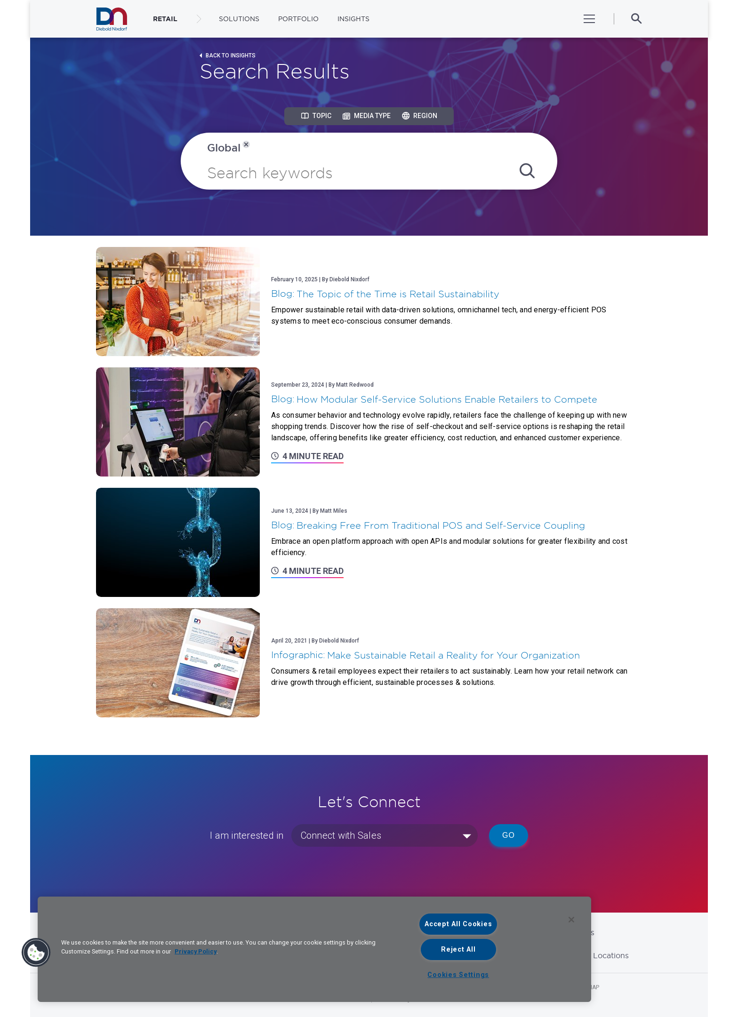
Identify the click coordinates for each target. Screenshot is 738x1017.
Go (508, 835)
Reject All (458, 949)
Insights (353, 19)
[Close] (571, 919)
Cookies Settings (458, 975)
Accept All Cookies (458, 924)
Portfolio (298, 19)
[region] (314, 949)
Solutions (239, 19)
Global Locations (598, 955)
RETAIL (165, 19)
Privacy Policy (196, 951)
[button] (36, 953)
